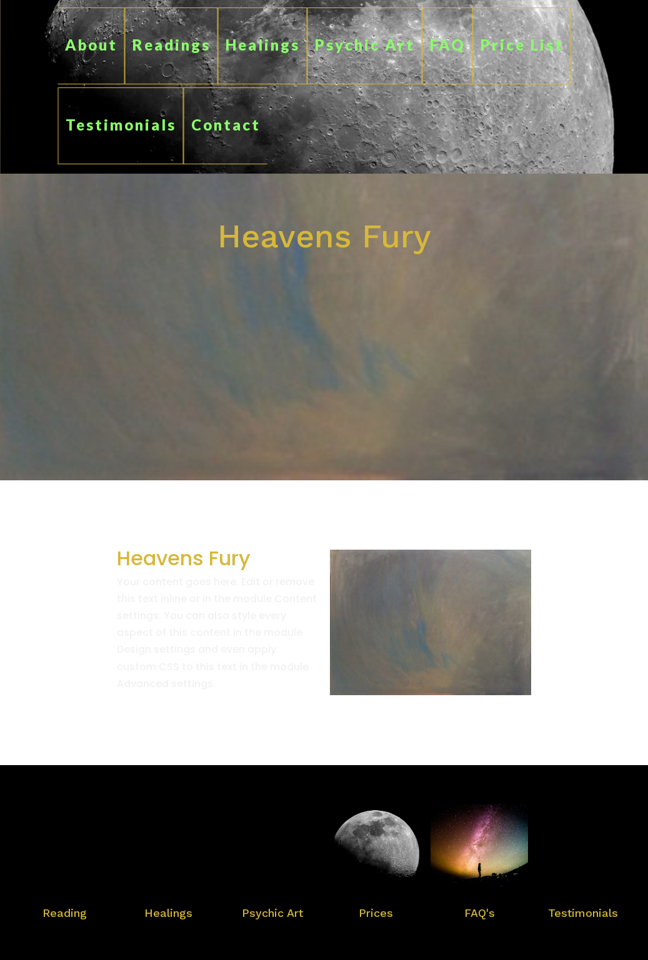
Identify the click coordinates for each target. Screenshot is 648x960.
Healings (263, 45)
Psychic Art (365, 45)
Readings (171, 45)
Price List (522, 45)
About (91, 45)
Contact (226, 125)
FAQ (448, 45)
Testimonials (121, 125)
